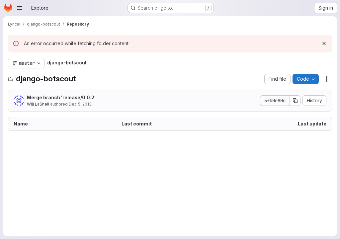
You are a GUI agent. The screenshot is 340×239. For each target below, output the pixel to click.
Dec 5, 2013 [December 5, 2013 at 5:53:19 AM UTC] (80, 104)
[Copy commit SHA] (295, 100)
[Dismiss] (324, 43)
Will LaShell (38, 104)
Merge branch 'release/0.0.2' (61, 97)
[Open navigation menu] (19, 8)
